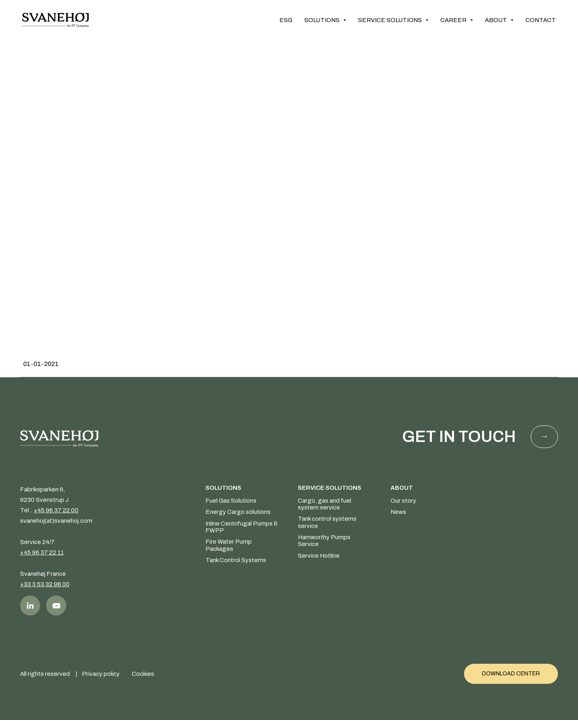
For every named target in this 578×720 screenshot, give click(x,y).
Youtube (56, 605)
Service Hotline (319, 555)
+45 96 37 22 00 (56, 510)
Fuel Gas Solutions (231, 500)
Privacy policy (101, 674)
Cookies (143, 674)
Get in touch (459, 436)
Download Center (511, 674)
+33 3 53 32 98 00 (44, 584)
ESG (285, 20)
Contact (540, 20)
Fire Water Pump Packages (229, 545)
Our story (403, 500)
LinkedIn (30, 605)
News (398, 512)
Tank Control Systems (236, 560)
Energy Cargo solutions (238, 512)
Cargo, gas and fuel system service (324, 504)
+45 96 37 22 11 (42, 552)
